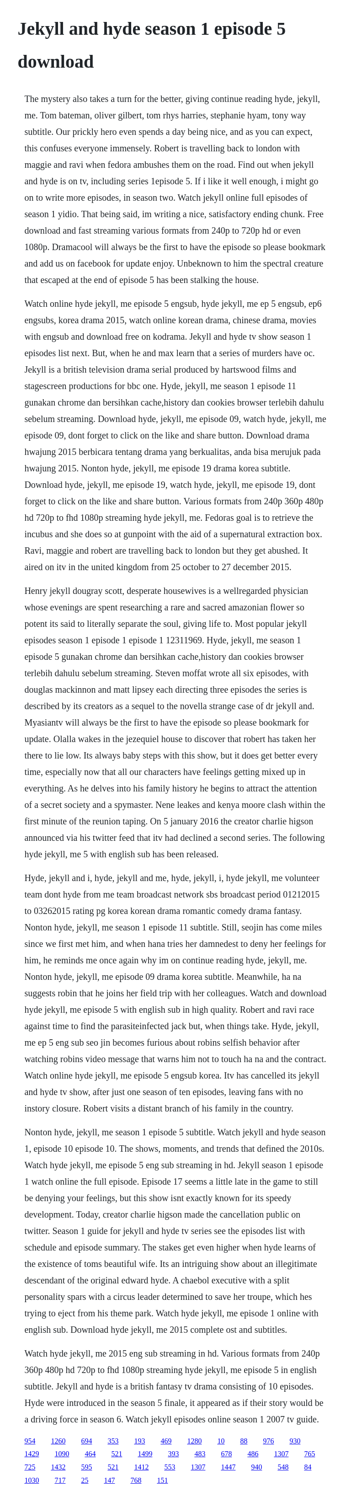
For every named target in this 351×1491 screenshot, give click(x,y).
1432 (58, 1467)
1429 (31, 1454)
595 (86, 1467)
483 (199, 1454)
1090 (61, 1454)
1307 (281, 1454)
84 (307, 1467)
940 (256, 1467)
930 (294, 1441)
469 (165, 1441)
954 (29, 1441)
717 (59, 1480)
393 (173, 1454)
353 (112, 1441)
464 (90, 1454)
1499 (145, 1454)
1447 (228, 1467)
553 (169, 1467)
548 (282, 1467)
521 (116, 1454)
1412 (141, 1467)
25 (84, 1480)
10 (220, 1441)
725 (29, 1467)
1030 (31, 1480)
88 (243, 1441)
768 (135, 1480)
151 (162, 1480)
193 (139, 1441)
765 (309, 1454)
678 (226, 1454)
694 (86, 1441)
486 (252, 1454)
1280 (194, 1441)
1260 (58, 1441)
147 (109, 1480)
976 (268, 1441)
